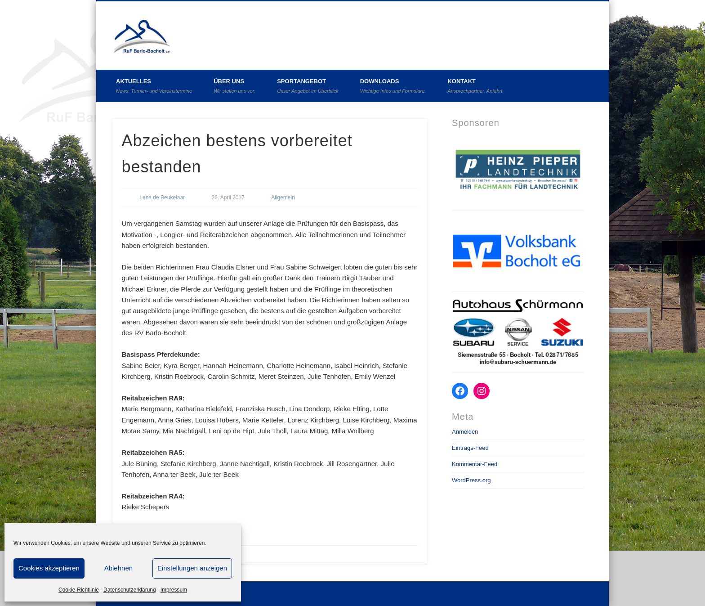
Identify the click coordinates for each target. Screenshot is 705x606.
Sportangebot (308, 86)
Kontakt (474, 86)
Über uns (234, 86)
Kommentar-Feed (474, 464)
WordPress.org (471, 480)
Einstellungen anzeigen (192, 568)
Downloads (393, 86)
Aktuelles (154, 86)
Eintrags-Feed (470, 447)
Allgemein (283, 197)
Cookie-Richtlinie (78, 590)
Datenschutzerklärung (129, 590)
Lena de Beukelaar (162, 197)
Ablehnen (118, 568)
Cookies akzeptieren (49, 568)
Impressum (174, 590)
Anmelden (465, 431)
